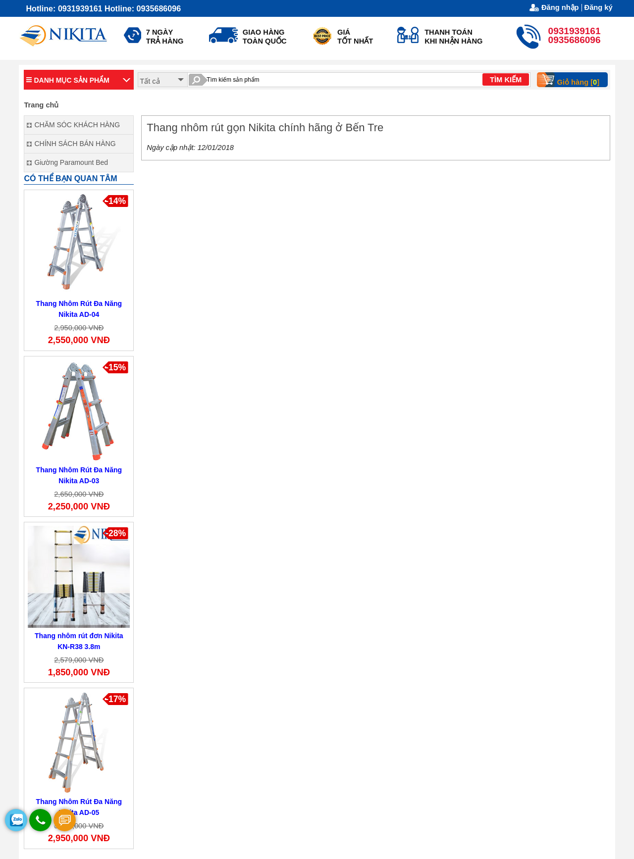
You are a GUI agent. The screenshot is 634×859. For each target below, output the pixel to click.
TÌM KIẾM (506, 80)
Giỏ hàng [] (571, 79)
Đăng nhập (560, 7)
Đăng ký (598, 7)
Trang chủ (41, 105)
